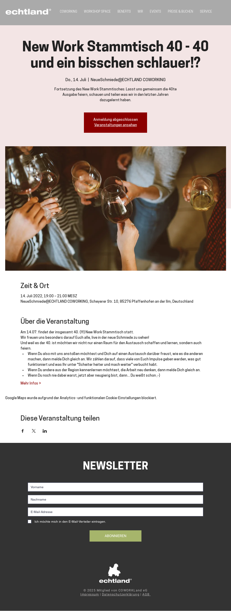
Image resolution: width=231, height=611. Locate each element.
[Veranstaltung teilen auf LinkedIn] (45, 431)
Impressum (89, 594)
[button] (205, 12)
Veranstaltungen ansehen (115, 125)
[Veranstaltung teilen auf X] (34, 431)
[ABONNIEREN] (115, 536)
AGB (146, 594)
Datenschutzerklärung (120, 594)
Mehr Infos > (31, 383)
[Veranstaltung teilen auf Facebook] (23, 431)
